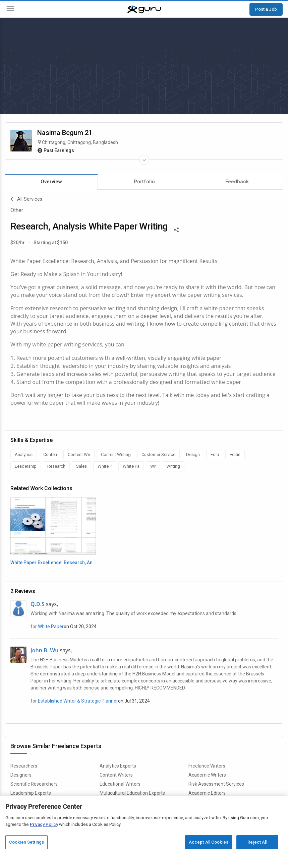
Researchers (23, 766)
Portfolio (144, 182)
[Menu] (10, 9)
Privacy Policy (44, 824)
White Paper (51, 626)
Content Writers (116, 775)
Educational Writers (120, 784)
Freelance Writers (206, 766)
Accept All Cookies (208, 842)
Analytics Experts (118, 766)
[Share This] (176, 229)
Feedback (237, 182)
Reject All (257, 842)
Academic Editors (207, 793)
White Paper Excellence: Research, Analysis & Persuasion (53, 562)
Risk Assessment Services (216, 784)
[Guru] (144, 9)
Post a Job (266, 9)
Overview (51, 182)
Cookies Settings (26, 842)
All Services (26, 199)
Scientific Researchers (34, 784)
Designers (21, 775)
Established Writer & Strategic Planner (78, 701)
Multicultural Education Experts (132, 793)
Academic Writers (207, 775)
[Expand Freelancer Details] (144, 160)
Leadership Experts (30, 793)
